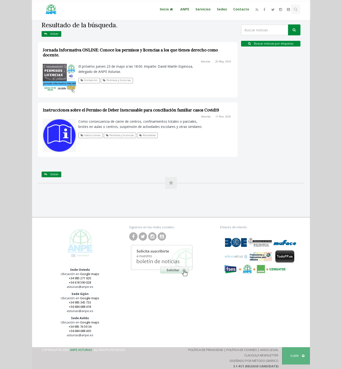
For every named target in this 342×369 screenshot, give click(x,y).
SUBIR (297, 356)
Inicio (167, 9)
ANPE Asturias (81, 350)
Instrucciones (90, 135)
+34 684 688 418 (80, 306)
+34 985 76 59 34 (80, 326)
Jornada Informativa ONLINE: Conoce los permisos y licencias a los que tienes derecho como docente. (130, 52)
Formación (89, 80)
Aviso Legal (269, 350)
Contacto (241, 9)
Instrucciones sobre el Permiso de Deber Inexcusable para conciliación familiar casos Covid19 (131, 110)
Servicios (203, 9)
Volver (51, 34)
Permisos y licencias (117, 80)
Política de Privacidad (205, 350)
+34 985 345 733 (80, 302)
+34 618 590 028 (80, 282)
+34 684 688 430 (80, 331)
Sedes (222, 9)
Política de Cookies (241, 350)
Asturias (205, 61)
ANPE (184, 9)
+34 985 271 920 (80, 278)
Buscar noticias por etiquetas (270, 44)
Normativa (147, 135)
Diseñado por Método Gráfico (254, 361)
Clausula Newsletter (261, 355)
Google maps (89, 274)
